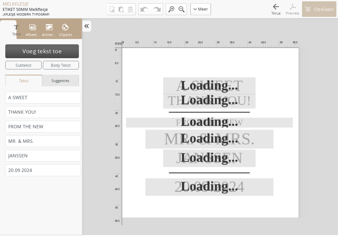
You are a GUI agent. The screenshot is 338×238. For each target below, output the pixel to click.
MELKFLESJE (16, 4)
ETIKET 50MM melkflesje (25, 9)
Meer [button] (200, 9)
